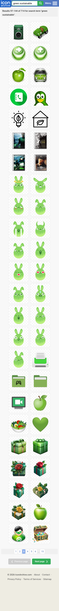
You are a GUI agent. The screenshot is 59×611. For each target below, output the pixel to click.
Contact (46, 574)
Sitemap (47, 579)
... (38, 551)
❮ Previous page (19, 561)
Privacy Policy (14, 579)
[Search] (40, 3)
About (37, 574)
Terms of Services (32, 579)
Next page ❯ (41, 561)
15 (42, 551)
